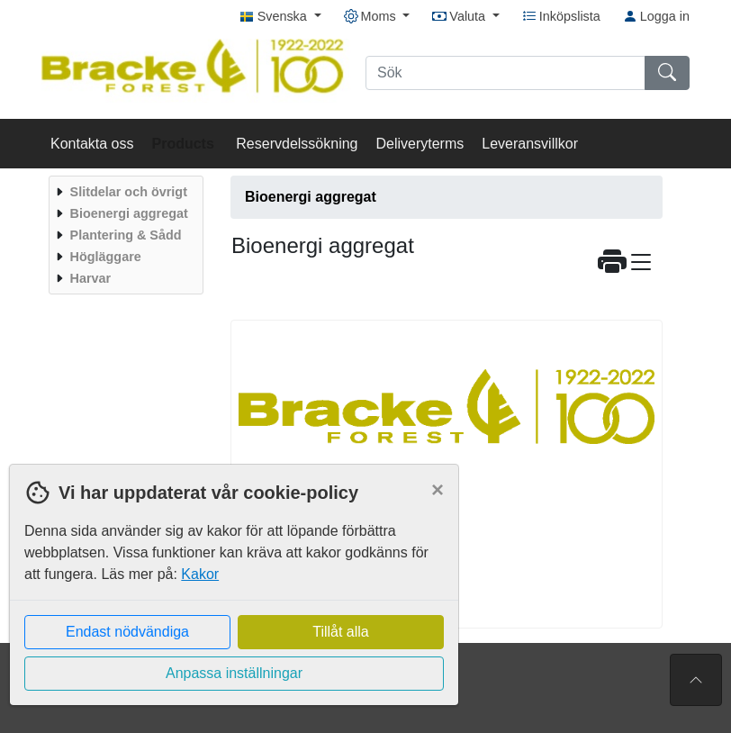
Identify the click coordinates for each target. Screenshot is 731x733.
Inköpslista (561, 16)
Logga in (656, 16)
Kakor (200, 574)
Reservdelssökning (296, 143)
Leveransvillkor (530, 143)
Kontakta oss (92, 143)
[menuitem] (124, 192)
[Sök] (505, 73)
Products (185, 143)
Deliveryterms (419, 143)
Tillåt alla (340, 631)
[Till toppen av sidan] (696, 680)
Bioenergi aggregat (310, 196)
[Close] (437, 490)
